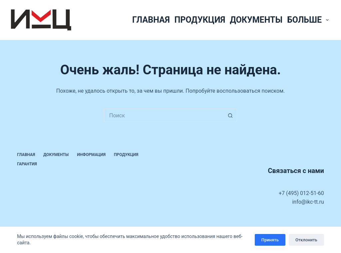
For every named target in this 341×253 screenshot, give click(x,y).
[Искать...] (164, 115)
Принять (270, 239)
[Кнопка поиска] (230, 115)
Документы (256, 20)
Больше (309, 20)
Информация (91, 154)
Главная (151, 20)
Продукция (199, 20)
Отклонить (306, 239)
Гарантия (27, 164)
